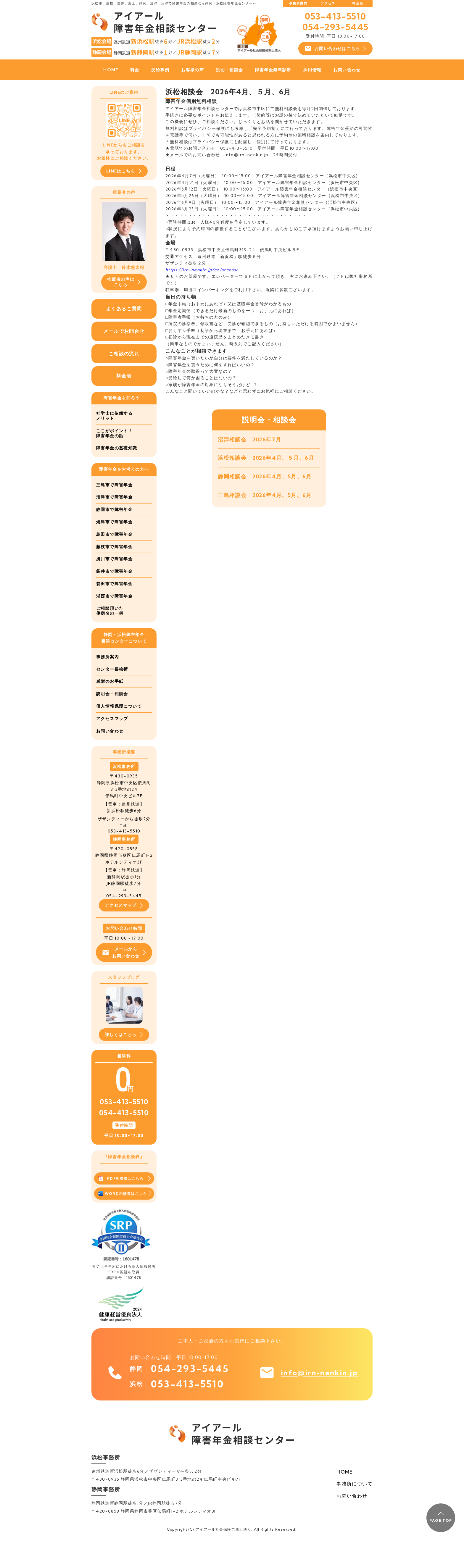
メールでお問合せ (123, 331)
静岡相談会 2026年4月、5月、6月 (265, 476)
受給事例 (160, 69)
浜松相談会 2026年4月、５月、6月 (266, 457)
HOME (110, 69)
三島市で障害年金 (114, 485)
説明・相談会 (229, 69)
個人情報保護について (119, 706)
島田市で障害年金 (114, 534)
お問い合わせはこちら (335, 48)
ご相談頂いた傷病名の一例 (109, 611)
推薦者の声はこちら (124, 282)
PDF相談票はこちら (124, 1178)
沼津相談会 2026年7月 (249, 439)
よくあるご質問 (124, 309)
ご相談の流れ (124, 353)
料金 (134, 69)
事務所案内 (298, 3)
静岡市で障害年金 (114, 509)
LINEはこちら (124, 171)
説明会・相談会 (112, 693)
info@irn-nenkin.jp (319, 1372)
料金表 (357, 3)
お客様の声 (192, 69)
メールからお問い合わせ (124, 952)
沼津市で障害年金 (114, 497)
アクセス (327, 3)
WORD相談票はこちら (124, 1193)
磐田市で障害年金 (114, 583)
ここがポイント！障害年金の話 (114, 433)
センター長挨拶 (112, 669)
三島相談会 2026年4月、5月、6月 (265, 495)
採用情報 (312, 69)
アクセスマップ (112, 718)
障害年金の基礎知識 (116, 448)
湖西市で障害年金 (114, 596)
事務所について (354, 1484)
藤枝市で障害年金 (114, 546)
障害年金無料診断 (273, 69)
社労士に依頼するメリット (114, 416)
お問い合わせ (346, 69)
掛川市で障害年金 (114, 558)
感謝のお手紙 (109, 681)
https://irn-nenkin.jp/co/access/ (201, 269)
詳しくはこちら (124, 1035)
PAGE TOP (440, 1517)
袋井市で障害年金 (114, 571)
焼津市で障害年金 (114, 522)
